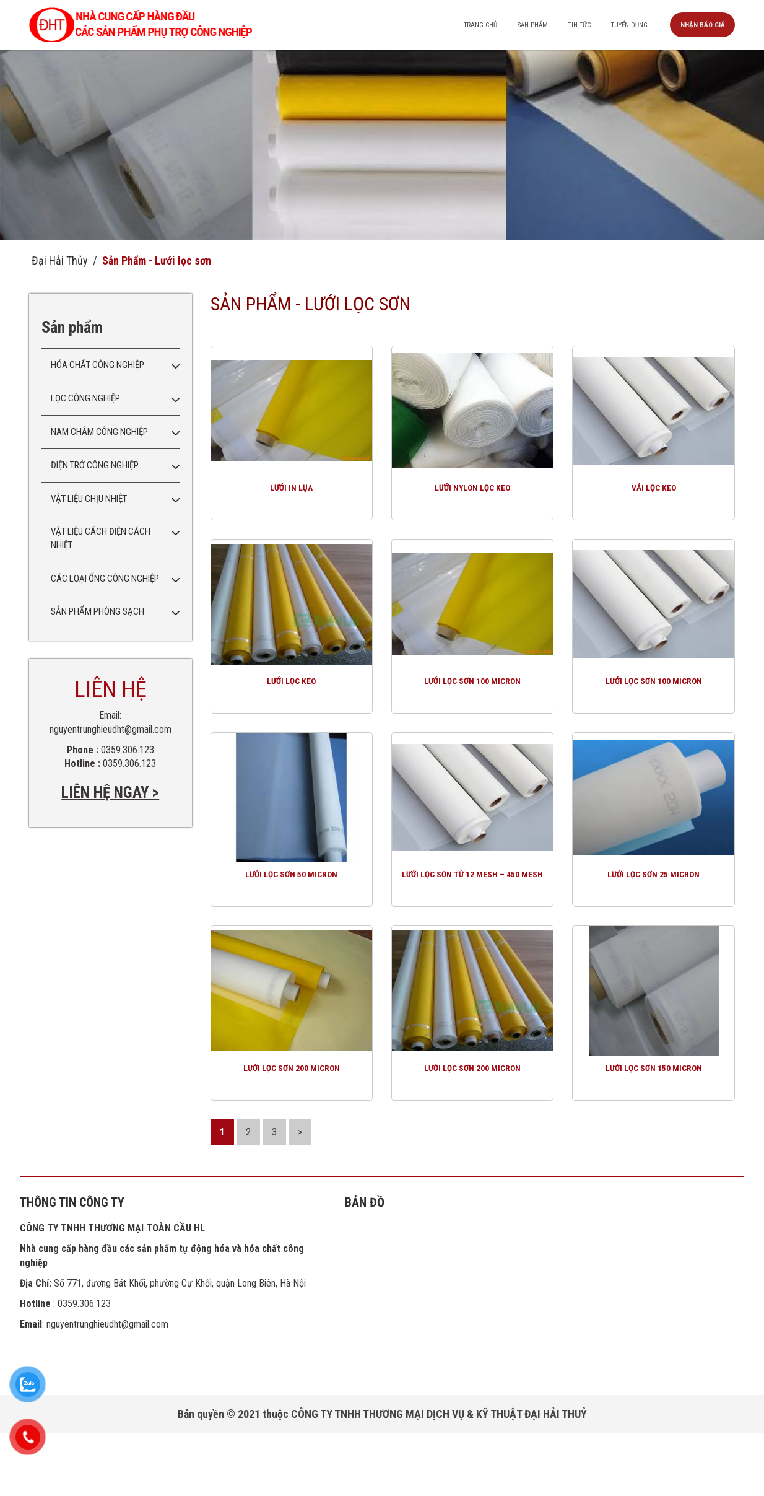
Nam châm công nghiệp (99, 431)
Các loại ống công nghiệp (105, 578)
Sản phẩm (514, 24)
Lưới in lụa (291, 504)
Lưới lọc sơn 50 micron (291, 922)
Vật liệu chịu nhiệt (89, 498)
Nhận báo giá (700, 24)
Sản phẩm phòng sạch (97, 611)
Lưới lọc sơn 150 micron (654, 1131)
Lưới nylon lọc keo (472, 504)
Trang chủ (457, 24)
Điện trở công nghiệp (95, 465)
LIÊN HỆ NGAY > (110, 793)
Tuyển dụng (622, 24)
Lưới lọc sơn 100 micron (472, 713)
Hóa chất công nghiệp (97, 364)
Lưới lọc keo (291, 713)
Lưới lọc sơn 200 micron (291, 1131)
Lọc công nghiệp (85, 398)
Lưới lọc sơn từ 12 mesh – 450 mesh (472, 927)
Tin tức (566, 24)
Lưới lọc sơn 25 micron (654, 922)
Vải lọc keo (654, 504)
